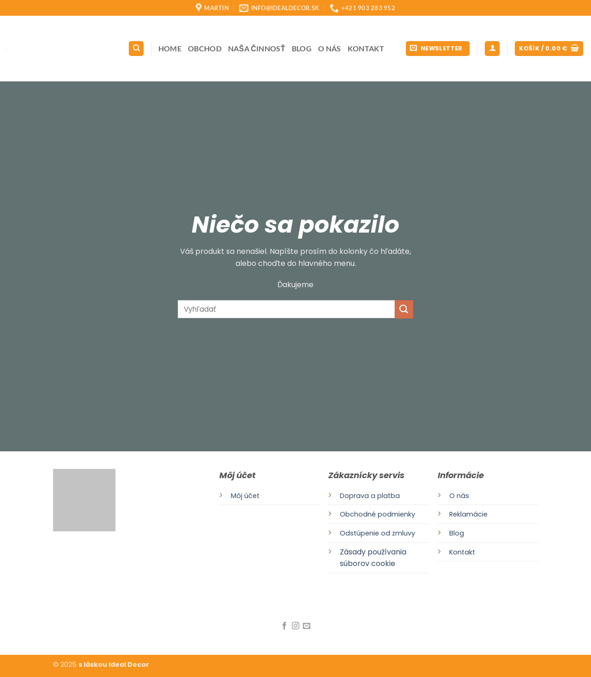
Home (169, 48)
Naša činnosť (256, 48)
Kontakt (366, 48)
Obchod (205, 48)
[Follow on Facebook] (284, 626)
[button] (438, 48)
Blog (302, 48)
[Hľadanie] (136, 48)
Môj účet (245, 495)
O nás (329, 48)
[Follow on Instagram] (295, 626)
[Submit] (404, 309)
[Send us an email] (306, 626)
